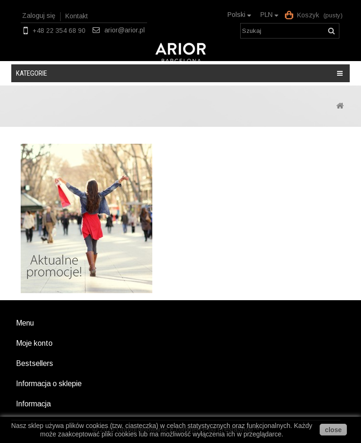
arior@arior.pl (124, 30)
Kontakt (76, 16)
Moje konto (34, 343)
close (333, 430)
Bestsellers (34, 363)
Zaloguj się (38, 15)
